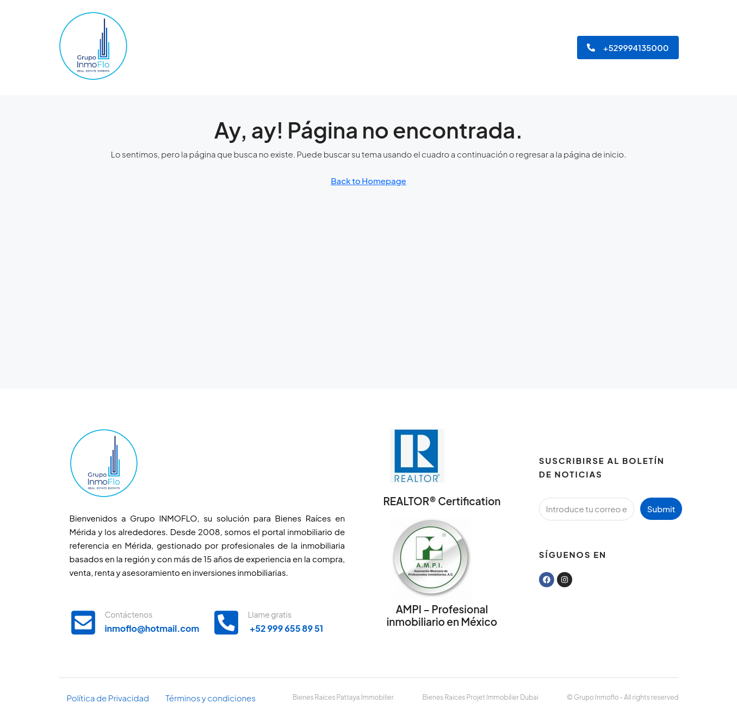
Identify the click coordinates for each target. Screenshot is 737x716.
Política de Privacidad (108, 698)
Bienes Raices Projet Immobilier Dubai (480, 697)
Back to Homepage (368, 180)
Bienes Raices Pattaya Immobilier (343, 697)
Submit (661, 509)
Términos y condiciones (210, 698)
